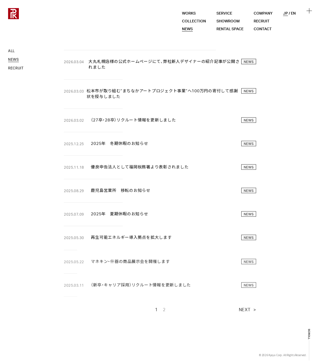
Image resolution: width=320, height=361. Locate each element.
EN (293, 13)
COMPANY (263, 13)
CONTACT (263, 29)
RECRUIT (262, 21)
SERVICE (224, 13)
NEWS (187, 29)
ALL (11, 51)
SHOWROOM (228, 21)
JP (285, 13)
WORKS (189, 13)
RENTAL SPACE (229, 29)
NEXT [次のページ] (245, 314)
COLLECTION (194, 21)
